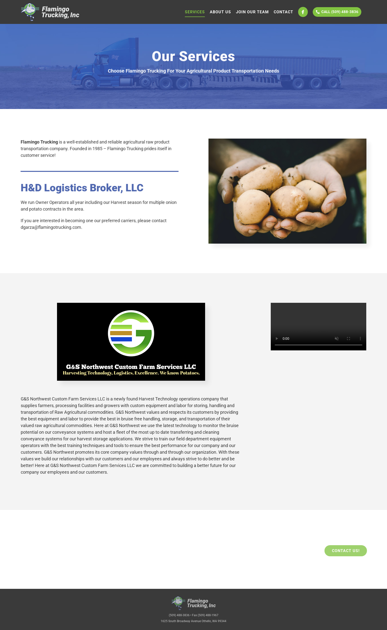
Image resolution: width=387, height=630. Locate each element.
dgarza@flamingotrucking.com (50, 227)
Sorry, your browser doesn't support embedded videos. (318, 326)
